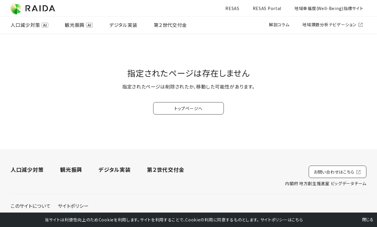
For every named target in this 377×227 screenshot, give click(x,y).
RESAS (232, 8)
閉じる (364, 219)
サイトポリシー (73, 205)
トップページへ (188, 108)
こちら (297, 220)
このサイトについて (31, 205)
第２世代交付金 (170, 24)
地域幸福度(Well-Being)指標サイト (329, 8)
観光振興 (79, 24)
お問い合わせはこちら (337, 172)
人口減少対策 (29, 24)
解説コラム (279, 24)
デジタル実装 (123, 24)
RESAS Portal (267, 8)
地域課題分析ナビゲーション (332, 25)
